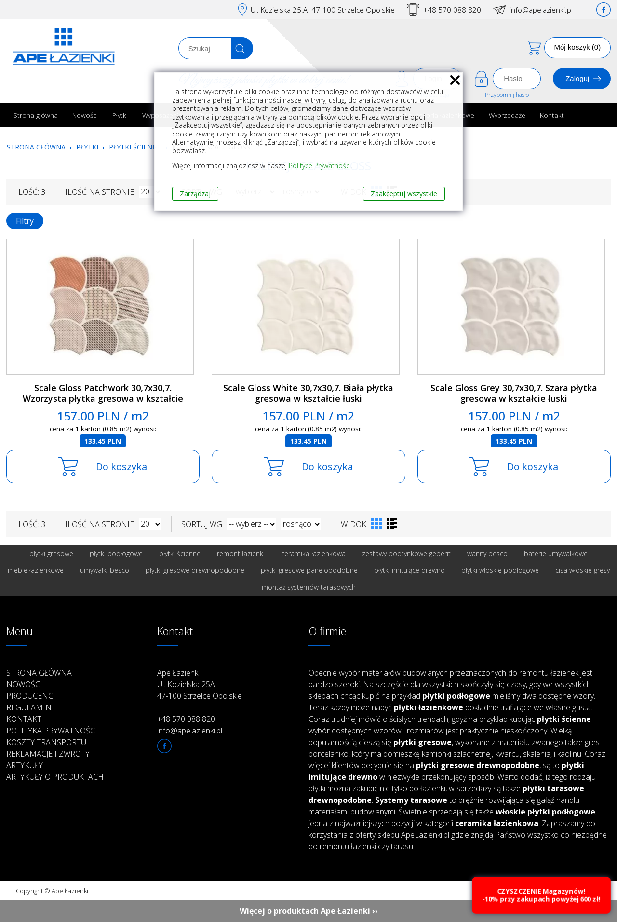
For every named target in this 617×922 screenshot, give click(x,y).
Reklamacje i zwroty (48, 753)
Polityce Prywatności (320, 165)
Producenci (30, 696)
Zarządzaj (195, 193)
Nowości (85, 115)
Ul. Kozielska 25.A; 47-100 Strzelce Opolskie (323, 9)
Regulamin (29, 707)
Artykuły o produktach (55, 777)
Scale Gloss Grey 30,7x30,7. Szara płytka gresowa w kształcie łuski (513, 393)
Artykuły (24, 765)
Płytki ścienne (135, 146)
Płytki (120, 115)
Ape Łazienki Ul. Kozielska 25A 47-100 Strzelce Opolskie (199, 684)
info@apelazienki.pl (541, 9)
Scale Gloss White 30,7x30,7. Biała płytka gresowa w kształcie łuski (308, 393)
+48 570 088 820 (452, 9)
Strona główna (35, 115)
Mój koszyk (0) (577, 47)
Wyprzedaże (507, 115)
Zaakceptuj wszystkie (404, 193)
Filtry (25, 221)
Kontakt (552, 115)
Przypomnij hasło (507, 94)
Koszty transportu (46, 742)
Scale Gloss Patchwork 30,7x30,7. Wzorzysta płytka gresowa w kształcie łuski (103, 398)
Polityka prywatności (51, 730)
